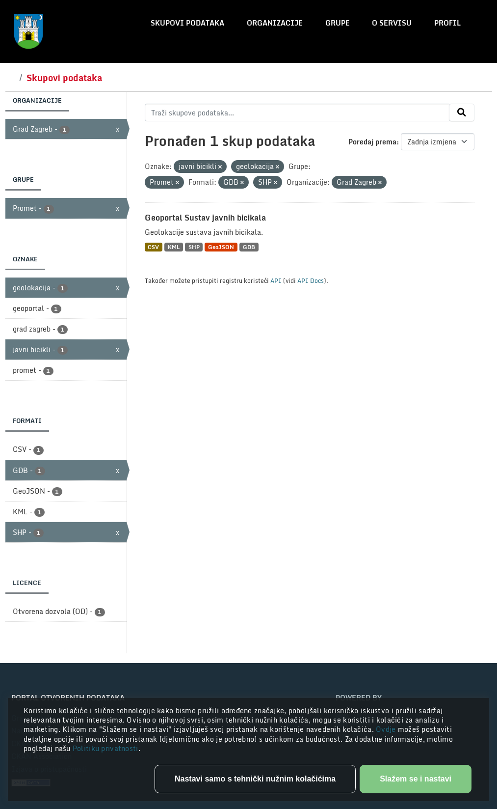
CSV (153, 247)
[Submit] (461, 112)
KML (174, 247)
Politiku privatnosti (105, 748)
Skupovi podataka (187, 22)
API (276, 280)
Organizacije (275, 22)
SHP (194, 247)
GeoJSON (221, 247)
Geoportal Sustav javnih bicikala (205, 217)
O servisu (392, 22)
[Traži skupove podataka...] (297, 112)
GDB (249, 247)
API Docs (310, 280)
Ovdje (387, 729)
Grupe (337, 22)
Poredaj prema (372, 141)
